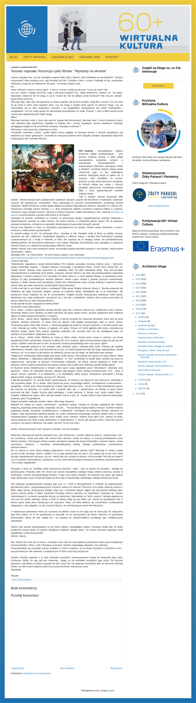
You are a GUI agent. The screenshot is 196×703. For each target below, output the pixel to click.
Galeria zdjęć (63, 57)
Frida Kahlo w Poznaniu (149, 370)
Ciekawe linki (89, 57)
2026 (138, 275)
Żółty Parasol (34, 57)
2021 (138, 296)
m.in (52, 209)
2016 (138, 393)
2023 (138, 287)
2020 (138, 300)
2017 (138, 313)
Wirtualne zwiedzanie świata (151, 342)
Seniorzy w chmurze (147, 333)
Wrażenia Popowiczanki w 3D (152, 361)
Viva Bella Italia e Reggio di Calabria (155, 346)
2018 (138, 309)
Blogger (110, 690)
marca (141, 384)
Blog (14, 57)
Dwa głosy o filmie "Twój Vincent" (154, 350)
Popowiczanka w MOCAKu (151, 337)
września (142, 379)
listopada (142, 321)
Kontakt (112, 57)
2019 (138, 304)
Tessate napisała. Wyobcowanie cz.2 (155, 366)
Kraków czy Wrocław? (148, 329)
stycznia (142, 388)
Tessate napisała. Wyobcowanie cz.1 (155, 374)
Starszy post (116, 668)
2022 (138, 292)
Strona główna (67, 668)
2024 (138, 283)
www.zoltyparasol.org (158, 206)
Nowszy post (18, 668)
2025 (138, 279)
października (144, 325)
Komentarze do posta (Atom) (37, 673)
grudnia (142, 317)
